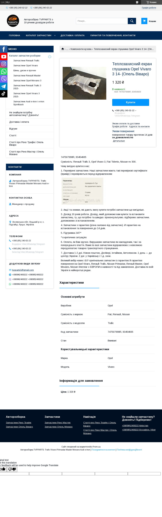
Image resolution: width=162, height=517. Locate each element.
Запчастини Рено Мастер (58, 422)
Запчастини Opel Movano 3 (27, 80)
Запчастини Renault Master (26, 75)
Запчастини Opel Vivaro (25, 65)
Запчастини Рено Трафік (18, 422)
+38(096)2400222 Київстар (135, 425)
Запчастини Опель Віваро (19, 426)
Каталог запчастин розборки (24, 55)
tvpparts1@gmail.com (23, 270)
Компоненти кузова (81, 49)
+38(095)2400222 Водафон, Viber (139, 429)
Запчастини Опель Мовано (59, 426)
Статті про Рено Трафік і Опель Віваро (26, 143)
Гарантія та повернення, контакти (112, 35)
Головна (14, 35)
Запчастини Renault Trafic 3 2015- (27, 87)
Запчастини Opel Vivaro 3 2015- (26, 95)
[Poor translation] (12, 469)
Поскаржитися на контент (103, 450)
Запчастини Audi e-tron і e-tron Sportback (28, 103)
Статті (12, 135)
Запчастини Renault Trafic (26, 60)
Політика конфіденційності (129, 450)
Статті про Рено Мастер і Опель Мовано (26, 153)
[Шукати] (132, 21)
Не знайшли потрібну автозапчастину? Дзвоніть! (24, 113)
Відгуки (13, 128)
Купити (130, 102)
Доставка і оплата (72, 35)
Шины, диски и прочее (24, 70)
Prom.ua (97, 447)
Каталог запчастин (38, 35)
